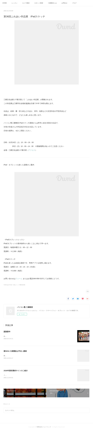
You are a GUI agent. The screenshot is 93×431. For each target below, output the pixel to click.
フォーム (19, 279)
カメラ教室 (26, 3)
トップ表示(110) (20, 284)
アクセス (31, 150)
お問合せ (64, 3)
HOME (4, 3)
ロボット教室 (38, 3)
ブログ (74, 3)
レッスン (14, 3)
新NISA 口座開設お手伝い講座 (15, 351)
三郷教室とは (52, 3)
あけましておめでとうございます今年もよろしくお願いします (24, 336)
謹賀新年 (7, 332)
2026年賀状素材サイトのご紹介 (16, 371)
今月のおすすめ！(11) (10, 284)
